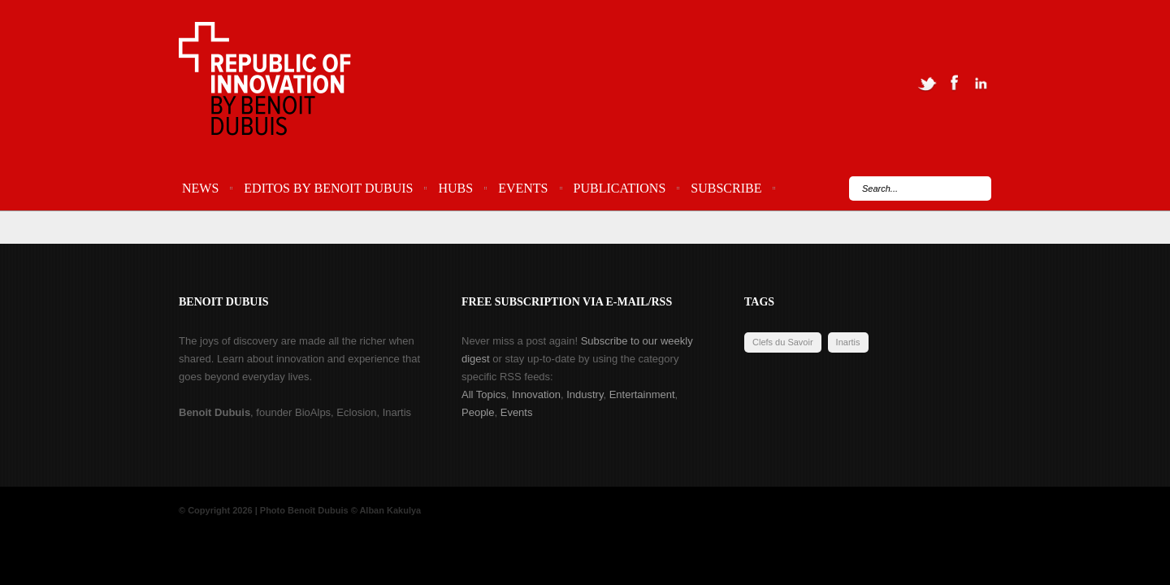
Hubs (455, 188)
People (478, 412)
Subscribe (726, 188)
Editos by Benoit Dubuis (328, 188)
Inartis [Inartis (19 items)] (848, 342)
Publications (620, 188)
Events (523, 188)
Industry (584, 394)
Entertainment (642, 394)
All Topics (484, 394)
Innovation (536, 394)
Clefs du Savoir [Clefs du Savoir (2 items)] (782, 342)
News (200, 188)
